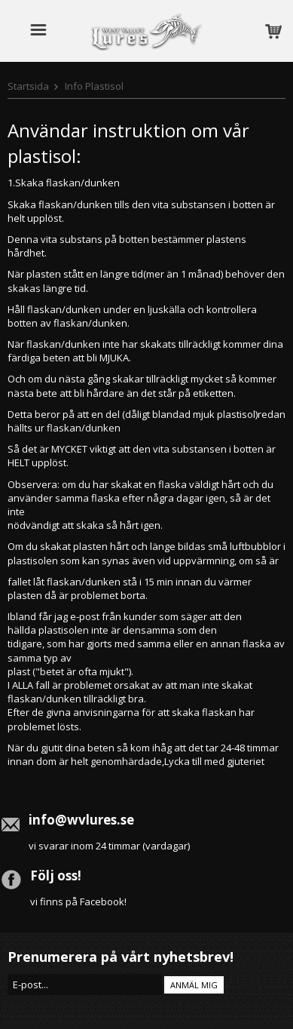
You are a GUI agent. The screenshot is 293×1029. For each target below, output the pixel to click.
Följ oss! (55, 875)
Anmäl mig (194, 985)
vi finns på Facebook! (78, 901)
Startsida (28, 86)
